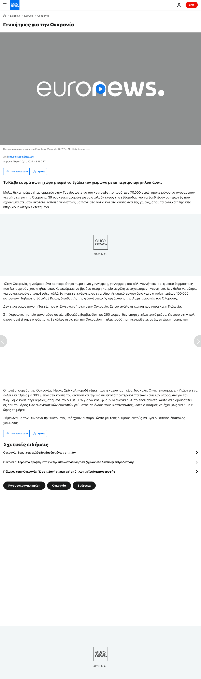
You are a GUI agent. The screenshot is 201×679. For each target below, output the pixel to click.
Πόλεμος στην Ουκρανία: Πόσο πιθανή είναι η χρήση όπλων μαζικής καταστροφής (59, 471)
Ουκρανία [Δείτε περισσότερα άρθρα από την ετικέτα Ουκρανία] (59, 485)
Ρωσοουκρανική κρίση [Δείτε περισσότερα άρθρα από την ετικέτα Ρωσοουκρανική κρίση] (24, 485)
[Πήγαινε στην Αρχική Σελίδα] (14, 5)
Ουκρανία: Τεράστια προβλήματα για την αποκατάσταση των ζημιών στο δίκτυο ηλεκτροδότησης (68, 462)
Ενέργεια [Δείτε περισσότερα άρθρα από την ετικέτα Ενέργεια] (84, 485)
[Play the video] (100, 88)
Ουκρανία (43, 16)
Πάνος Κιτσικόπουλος (20, 156)
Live (192, 4)
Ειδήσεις (15, 16)
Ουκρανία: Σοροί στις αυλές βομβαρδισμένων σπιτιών (39, 452)
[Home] (4, 15)
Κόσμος (28, 16)
